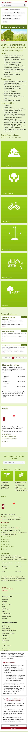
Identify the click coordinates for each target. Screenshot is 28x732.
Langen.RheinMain (7, 537)
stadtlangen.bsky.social (8, 546)
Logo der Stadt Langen (8, 2)
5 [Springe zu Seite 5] (19, 357)
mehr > (4, 326)
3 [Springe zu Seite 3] (16, 357)
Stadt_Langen (6, 539)
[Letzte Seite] (25, 358)
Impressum (18, 527)
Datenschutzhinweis (14, 725)
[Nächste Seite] (23, 358)
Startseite (6, 9)
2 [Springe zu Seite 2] (14, 357)
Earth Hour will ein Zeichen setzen (11, 345)
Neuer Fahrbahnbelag (8, 331)
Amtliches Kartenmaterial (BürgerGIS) (12, 137)
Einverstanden (14, 728)
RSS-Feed (5, 549)
